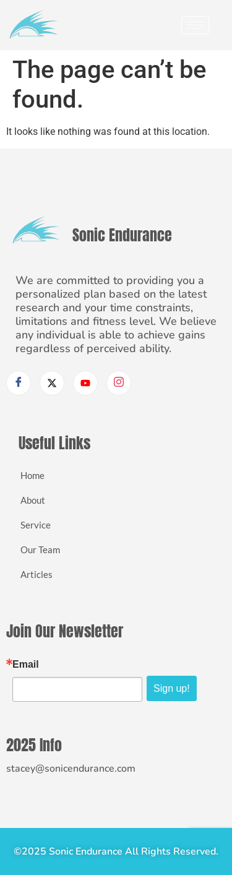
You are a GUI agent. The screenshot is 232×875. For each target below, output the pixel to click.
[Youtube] (85, 383)
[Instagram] (118, 383)
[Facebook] (18, 383)
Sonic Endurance (122, 235)
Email (25, 665)
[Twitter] (52, 383)
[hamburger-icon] (195, 25)
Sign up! (171, 688)
